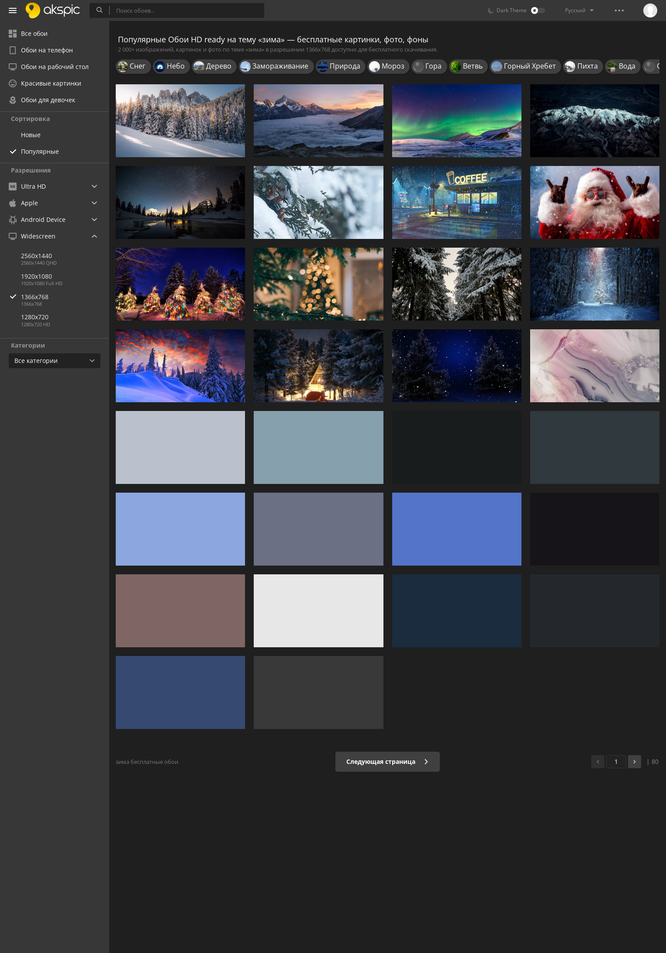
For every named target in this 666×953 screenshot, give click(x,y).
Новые (31, 135)
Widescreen (32, 236)
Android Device (37, 219)
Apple (23, 203)
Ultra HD (27, 186)
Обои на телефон (41, 50)
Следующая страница (387, 761)
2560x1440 (36, 255)
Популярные (40, 151)
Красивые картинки (45, 83)
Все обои (28, 33)
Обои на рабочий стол (49, 66)
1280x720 (34, 317)
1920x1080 (36, 276)
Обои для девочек (42, 100)
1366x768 (65, 296)
